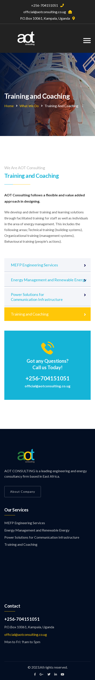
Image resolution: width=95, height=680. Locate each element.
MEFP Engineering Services (34, 265)
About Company (22, 491)
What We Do (29, 106)
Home (9, 106)
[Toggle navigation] (87, 40)
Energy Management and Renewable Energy (49, 279)
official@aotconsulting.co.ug (47, 386)
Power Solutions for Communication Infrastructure (37, 297)
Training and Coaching (29, 314)
